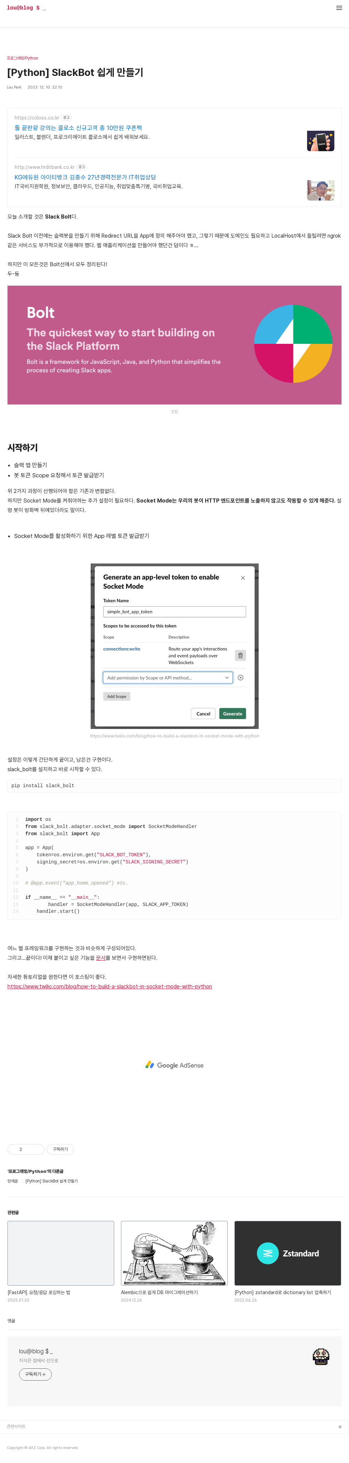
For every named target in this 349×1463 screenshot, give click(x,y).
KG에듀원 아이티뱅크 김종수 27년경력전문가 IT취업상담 (85, 177)
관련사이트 (16, 1426)
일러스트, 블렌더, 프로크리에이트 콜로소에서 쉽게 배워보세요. (82, 137)
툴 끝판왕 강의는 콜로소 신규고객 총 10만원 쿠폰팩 (78, 127)
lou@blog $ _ (26, 8)
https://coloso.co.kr (37, 118)
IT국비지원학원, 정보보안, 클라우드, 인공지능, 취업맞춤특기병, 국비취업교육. (99, 186)
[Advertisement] (174, 1065)
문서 (101, 958)
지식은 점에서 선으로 (38, 1360)
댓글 (11, 1320)
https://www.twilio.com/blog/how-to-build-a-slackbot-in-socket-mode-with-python (109, 986)
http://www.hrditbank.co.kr (45, 167)
